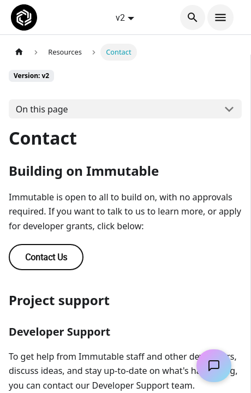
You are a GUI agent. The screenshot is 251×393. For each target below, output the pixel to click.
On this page (42, 109)
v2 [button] (120, 17)
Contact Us (46, 257)
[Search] (192, 17)
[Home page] (19, 52)
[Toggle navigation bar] (220, 17)
